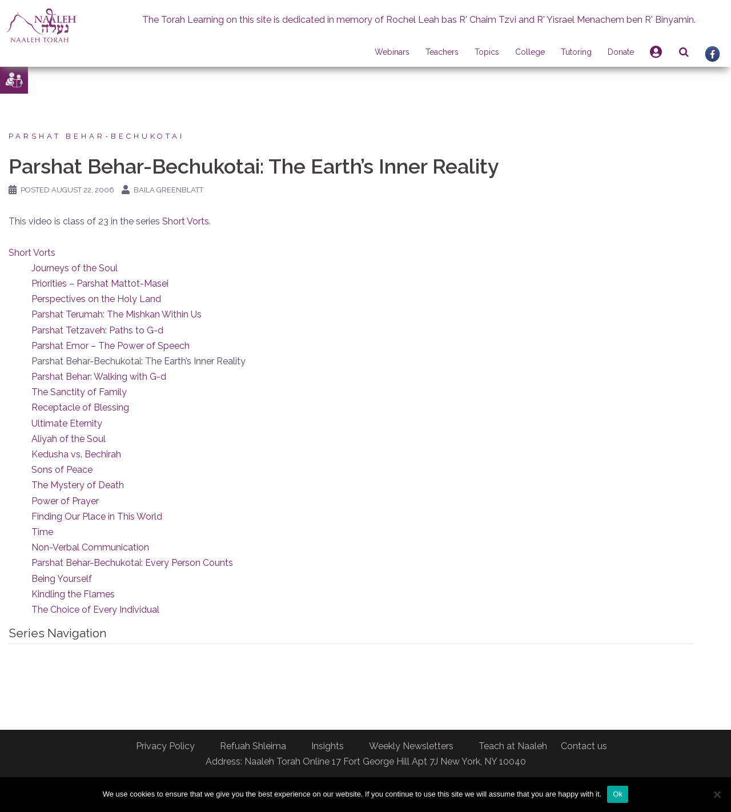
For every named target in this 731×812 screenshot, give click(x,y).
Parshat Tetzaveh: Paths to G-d (97, 330)
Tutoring (576, 52)
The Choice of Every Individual (95, 609)
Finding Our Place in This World (96, 516)
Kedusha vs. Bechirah (76, 454)
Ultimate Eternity (66, 423)
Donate (621, 52)
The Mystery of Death (77, 485)
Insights (327, 746)
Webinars (392, 52)
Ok (617, 794)
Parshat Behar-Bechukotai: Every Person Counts (132, 562)
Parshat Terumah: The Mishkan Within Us (116, 314)
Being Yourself (61, 578)
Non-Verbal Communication (90, 547)
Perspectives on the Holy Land (96, 299)
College (530, 52)
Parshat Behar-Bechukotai (96, 136)
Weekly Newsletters (411, 746)
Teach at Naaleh (513, 746)
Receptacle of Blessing (80, 407)
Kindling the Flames (73, 594)
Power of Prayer (65, 501)
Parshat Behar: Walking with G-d (98, 376)
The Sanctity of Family (79, 392)
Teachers (442, 52)
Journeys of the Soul (74, 268)
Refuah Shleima (253, 746)
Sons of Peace (62, 469)
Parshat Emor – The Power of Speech (110, 345)
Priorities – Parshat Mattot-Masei (99, 283)
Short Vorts (185, 221)
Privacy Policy (165, 746)
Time (42, 531)
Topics (487, 52)
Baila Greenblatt (168, 190)
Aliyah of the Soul (68, 438)
